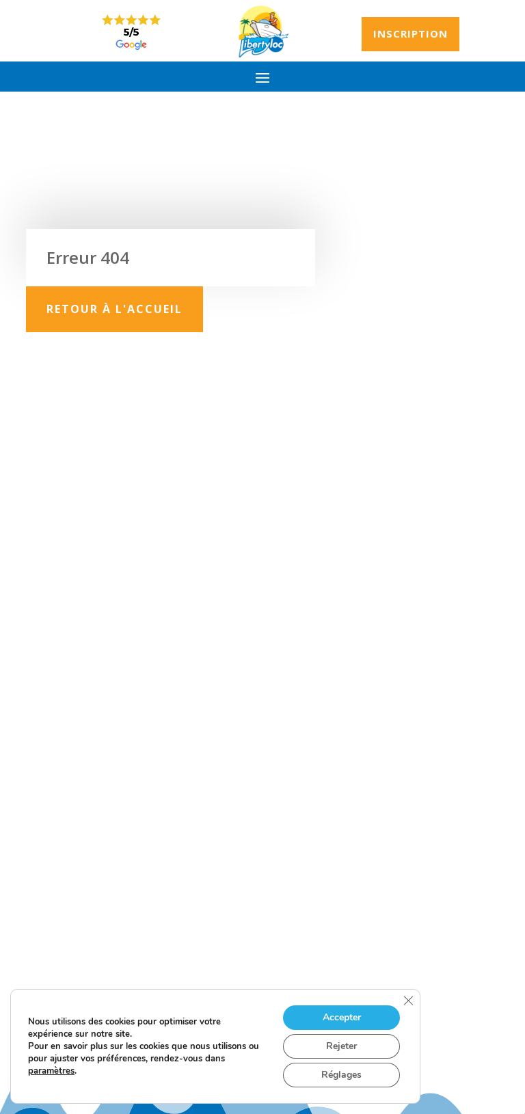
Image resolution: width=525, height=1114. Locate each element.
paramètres (51, 1071)
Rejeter (341, 1046)
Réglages (341, 1074)
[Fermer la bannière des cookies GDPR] (408, 1000)
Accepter (342, 1017)
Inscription (410, 33)
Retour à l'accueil (114, 308)
